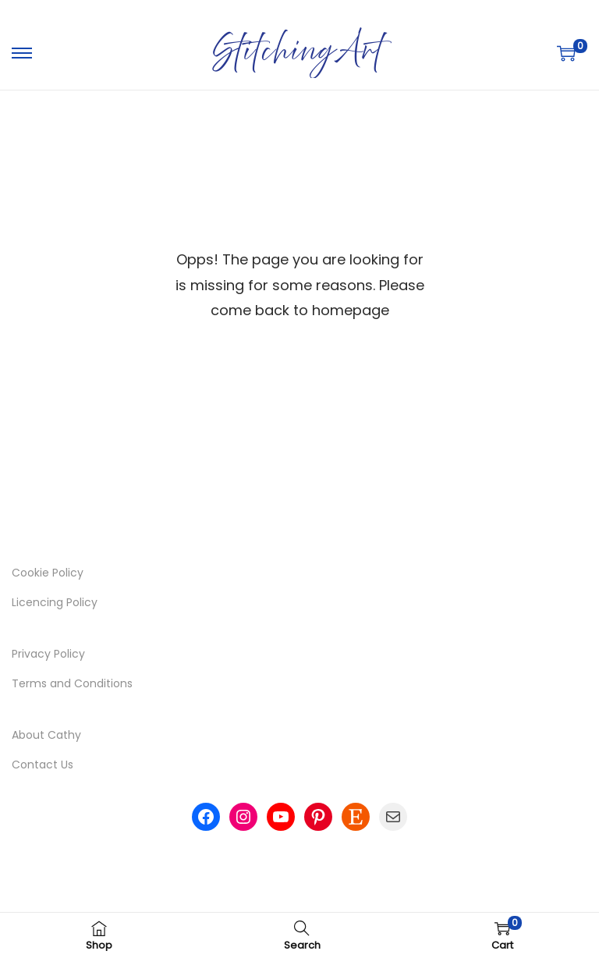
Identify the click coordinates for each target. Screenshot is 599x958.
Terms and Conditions (72, 683)
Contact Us (42, 764)
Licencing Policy (54, 602)
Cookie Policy (47, 572)
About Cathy (46, 735)
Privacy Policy (48, 654)
